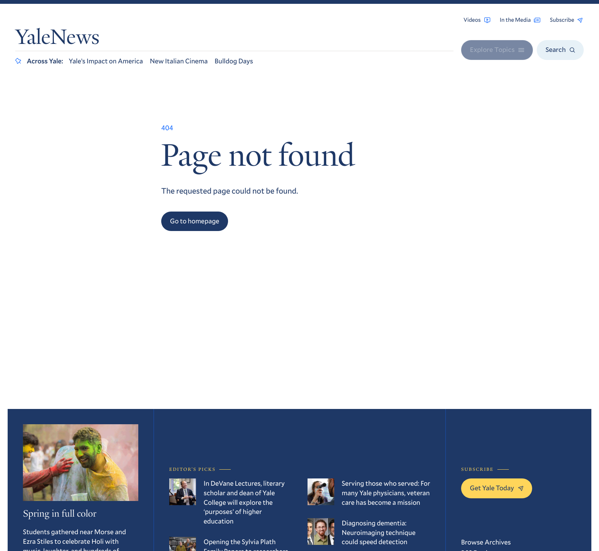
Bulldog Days (234, 60)
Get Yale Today (496, 487)
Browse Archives (486, 541)
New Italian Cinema (179, 60)
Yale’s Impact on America (106, 60)
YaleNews (57, 39)
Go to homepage (194, 220)
